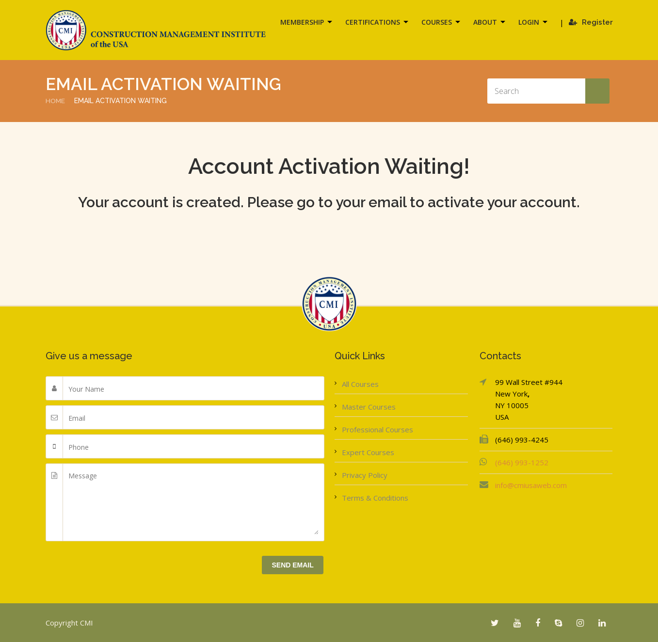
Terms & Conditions (375, 498)
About (485, 22)
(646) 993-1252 (521, 462)
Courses (436, 22)
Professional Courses (377, 429)
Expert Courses (368, 452)
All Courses (360, 384)
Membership (302, 22)
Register (591, 22)
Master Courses (369, 407)
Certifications (372, 22)
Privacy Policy (364, 475)
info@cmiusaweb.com (531, 485)
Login (528, 22)
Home (55, 101)
